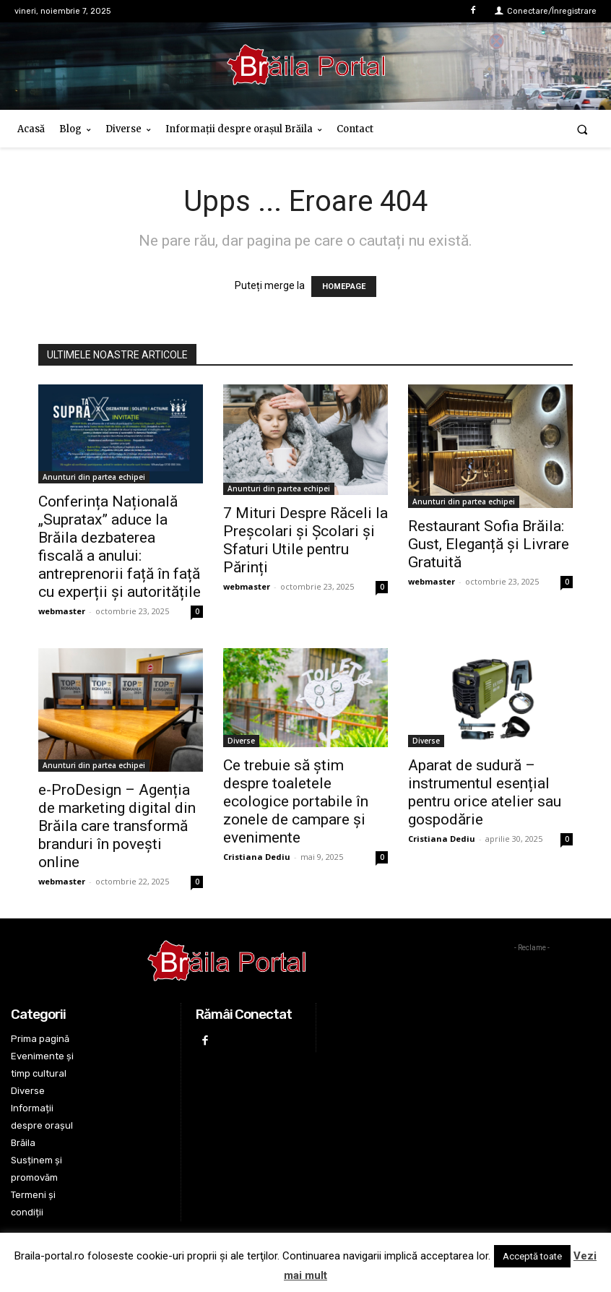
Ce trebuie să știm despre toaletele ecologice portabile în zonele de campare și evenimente (295, 801)
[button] (582, 129)
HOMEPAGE (343, 286)
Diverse (241, 741)
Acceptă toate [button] (532, 1256)
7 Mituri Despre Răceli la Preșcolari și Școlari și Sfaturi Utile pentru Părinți (305, 540)
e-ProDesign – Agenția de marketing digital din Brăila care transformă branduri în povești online (117, 826)
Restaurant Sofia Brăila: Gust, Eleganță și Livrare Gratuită (488, 544)
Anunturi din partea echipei (94, 477)
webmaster (61, 611)
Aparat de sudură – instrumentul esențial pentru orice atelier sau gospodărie (484, 792)
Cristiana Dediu (256, 856)
